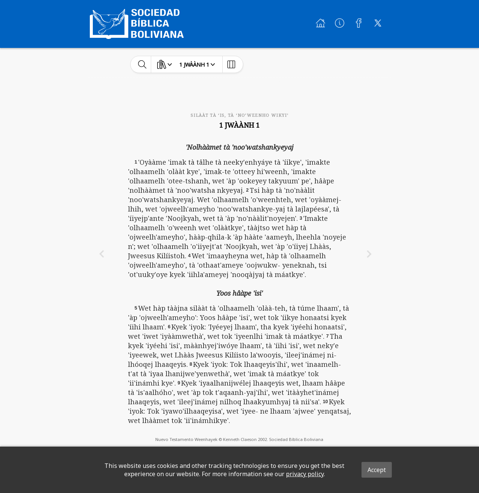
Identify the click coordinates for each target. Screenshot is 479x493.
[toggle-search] (142, 64)
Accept (376, 470)
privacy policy (305, 474)
